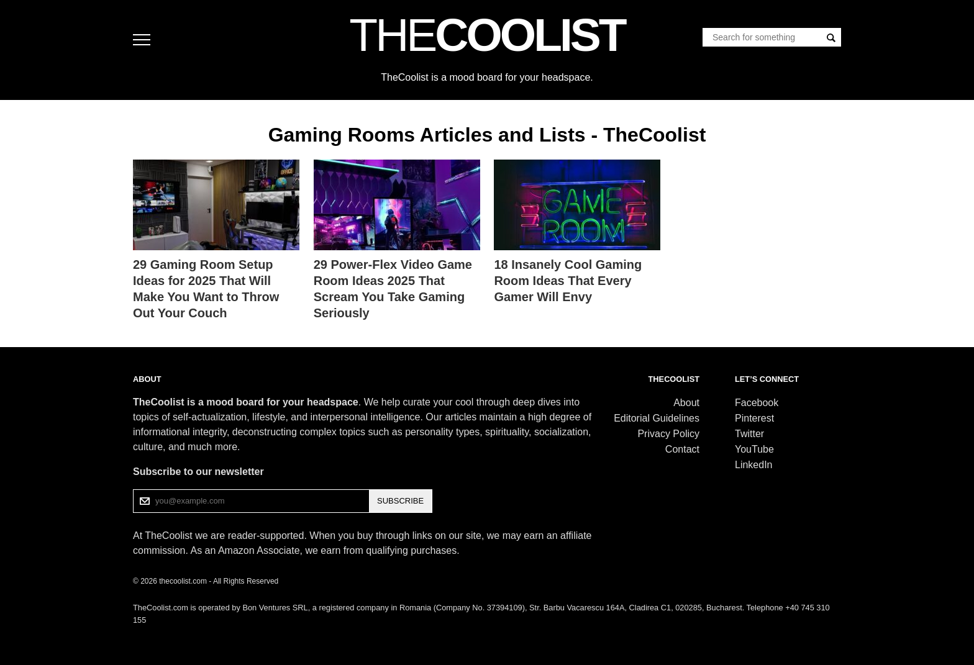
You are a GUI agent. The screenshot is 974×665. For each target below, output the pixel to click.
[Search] (831, 38)
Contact (682, 449)
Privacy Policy (668, 433)
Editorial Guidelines (656, 418)
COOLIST (486, 35)
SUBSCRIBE (400, 500)
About (686, 402)
